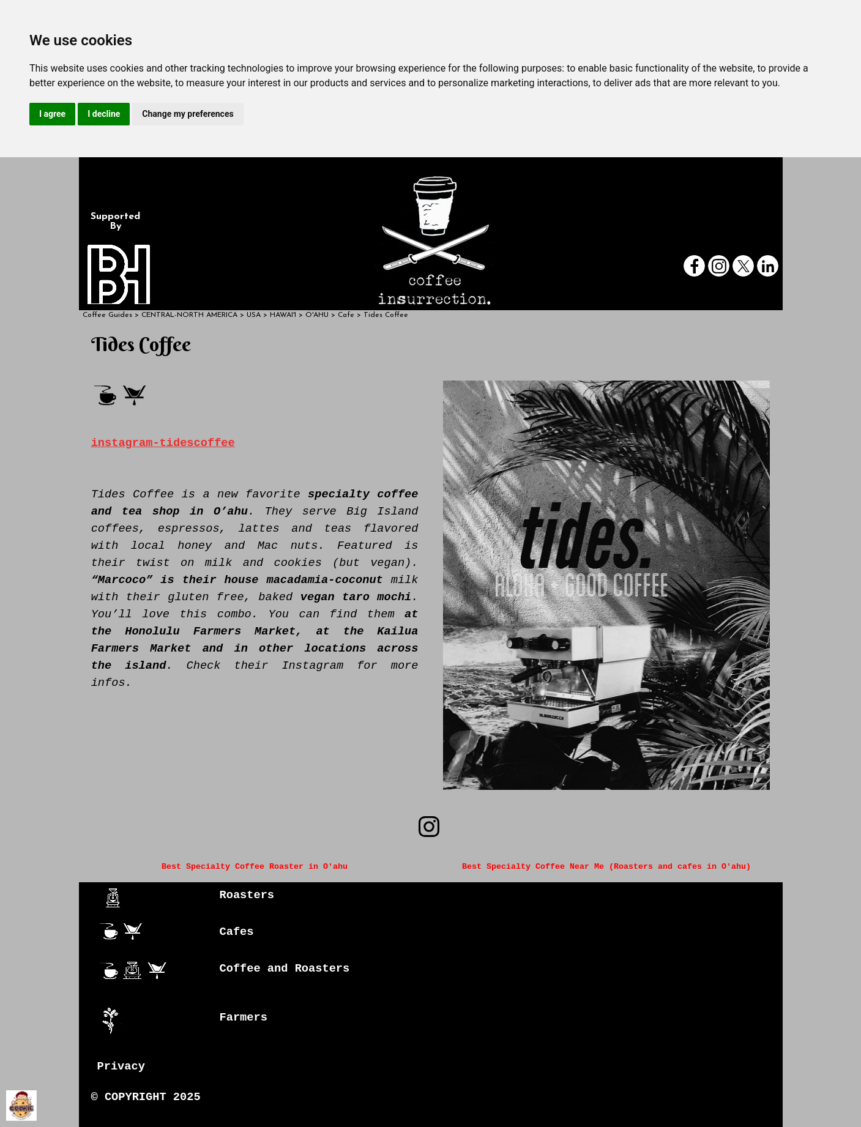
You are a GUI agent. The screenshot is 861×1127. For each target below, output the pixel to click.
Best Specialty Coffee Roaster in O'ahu (255, 866)
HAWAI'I (283, 315)
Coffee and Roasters (285, 968)
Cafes (237, 932)
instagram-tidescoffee (163, 443)
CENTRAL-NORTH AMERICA (189, 315)
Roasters (247, 895)
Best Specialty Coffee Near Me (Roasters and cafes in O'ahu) (606, 866)
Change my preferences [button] (187, 114)
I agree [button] (52, 114)
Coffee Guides (107, 315)
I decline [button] (104, 114)
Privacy (121, 1066)
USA (254, 315)
